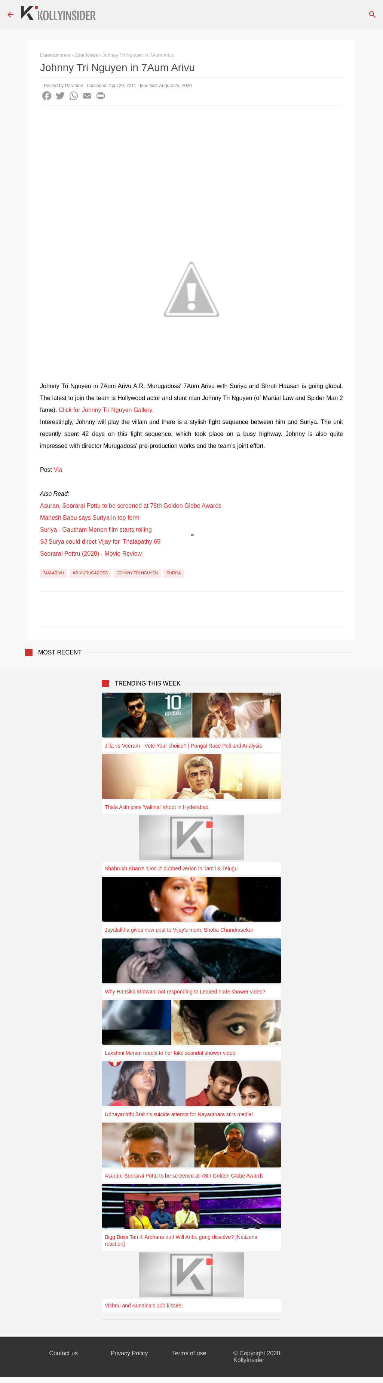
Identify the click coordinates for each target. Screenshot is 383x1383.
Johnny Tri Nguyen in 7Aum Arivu (138, 55)
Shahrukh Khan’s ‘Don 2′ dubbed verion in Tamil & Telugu (171, 868)
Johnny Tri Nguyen (137, 573)
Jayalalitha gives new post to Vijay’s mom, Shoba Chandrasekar (179, 930)
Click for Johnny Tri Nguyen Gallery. (106, 410)
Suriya (173, 573)
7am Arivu (53, 573)
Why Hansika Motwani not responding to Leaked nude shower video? (185, 992)
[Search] (372, 15)
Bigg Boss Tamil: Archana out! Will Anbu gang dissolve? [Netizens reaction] (181, 1240)
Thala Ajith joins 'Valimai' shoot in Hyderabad (156, 807)
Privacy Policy (129, 1353)
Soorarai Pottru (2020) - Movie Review (91, 553)
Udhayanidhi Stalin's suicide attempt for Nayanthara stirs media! (179, 1114)
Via (57, 470)
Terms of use (189, 1353)
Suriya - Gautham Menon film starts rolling (96, 529)
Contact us (63, 1353)
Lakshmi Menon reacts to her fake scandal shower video (170, 1053)
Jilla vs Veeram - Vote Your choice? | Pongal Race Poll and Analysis (183, 746)
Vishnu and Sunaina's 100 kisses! (144, 1306)
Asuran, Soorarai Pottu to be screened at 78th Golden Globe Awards (130, 506)
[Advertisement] (191, 162)
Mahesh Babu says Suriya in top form (90, 518)
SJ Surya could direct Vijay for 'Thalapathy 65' (101, 541)
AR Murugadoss (90, 573)
